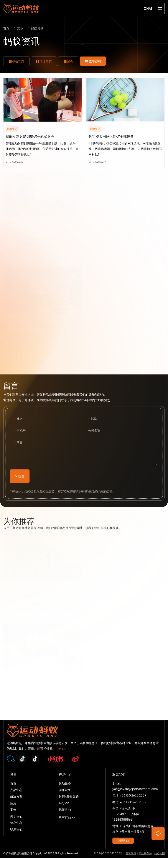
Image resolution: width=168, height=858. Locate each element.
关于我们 (16, 816)
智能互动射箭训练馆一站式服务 (42, 121)
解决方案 (16, 796)
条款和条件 (145, 853)
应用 (13, 803)
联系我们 (16, 829)
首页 (6, 28)
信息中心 (16, 823)
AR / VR (64, 803)
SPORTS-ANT (21, 8)
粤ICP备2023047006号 (108, 853)
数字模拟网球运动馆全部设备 (125, 121)
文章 (20, 28)
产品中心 (16, 790)
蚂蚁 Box (65, 809)
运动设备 (65, 783)
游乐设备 (65, 790)
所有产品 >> (67, 817)
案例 (13, 809)
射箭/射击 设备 (69, 796)
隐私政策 (131, 853)
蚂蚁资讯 (37, 28)
